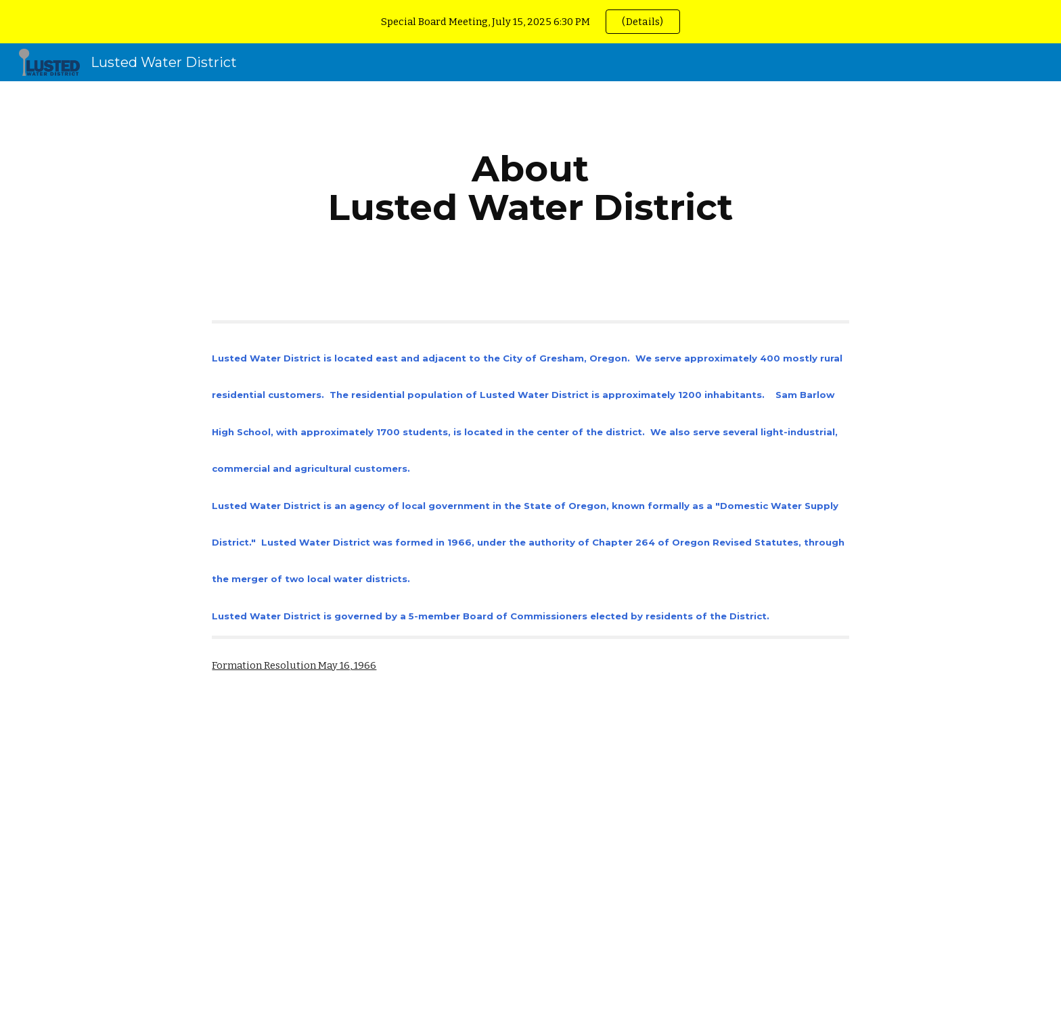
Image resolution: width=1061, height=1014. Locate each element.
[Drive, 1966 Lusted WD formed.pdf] (330, 857)
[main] (530, 187)
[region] (530, 21)
